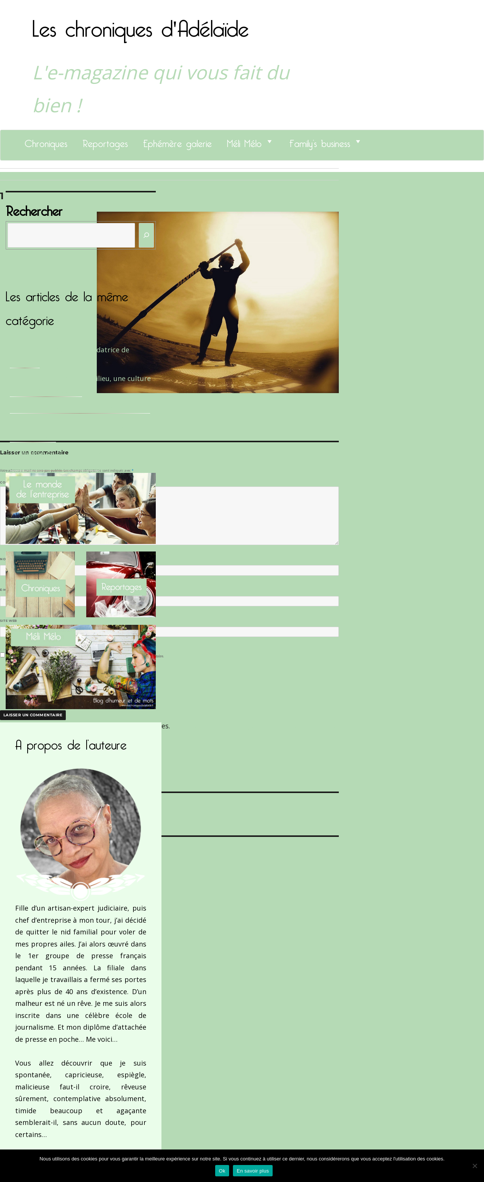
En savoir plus (253, 1171)
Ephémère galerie (177, 141)
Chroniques (46, 141)
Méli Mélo (244, 141)
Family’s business (319, 141)
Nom (6, 559)
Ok (222, 1171)
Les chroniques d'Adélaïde (140, 23)
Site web (8, 621)
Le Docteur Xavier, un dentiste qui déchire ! (80, 407)
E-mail (8, 590)
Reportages (105, 141)
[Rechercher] (146, 235)
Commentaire (15, 482)
